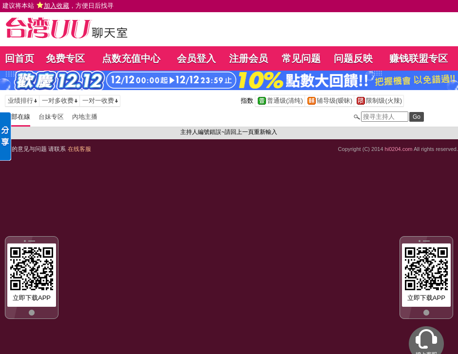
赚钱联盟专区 (418, 58)
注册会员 (248, 58)
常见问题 (301, 58)
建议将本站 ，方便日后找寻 (58, 5)
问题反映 (353, 58)
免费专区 (65, 58)
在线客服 (79, 149)
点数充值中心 (131, 58)
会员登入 (196, 58)
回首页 (19, 58)
